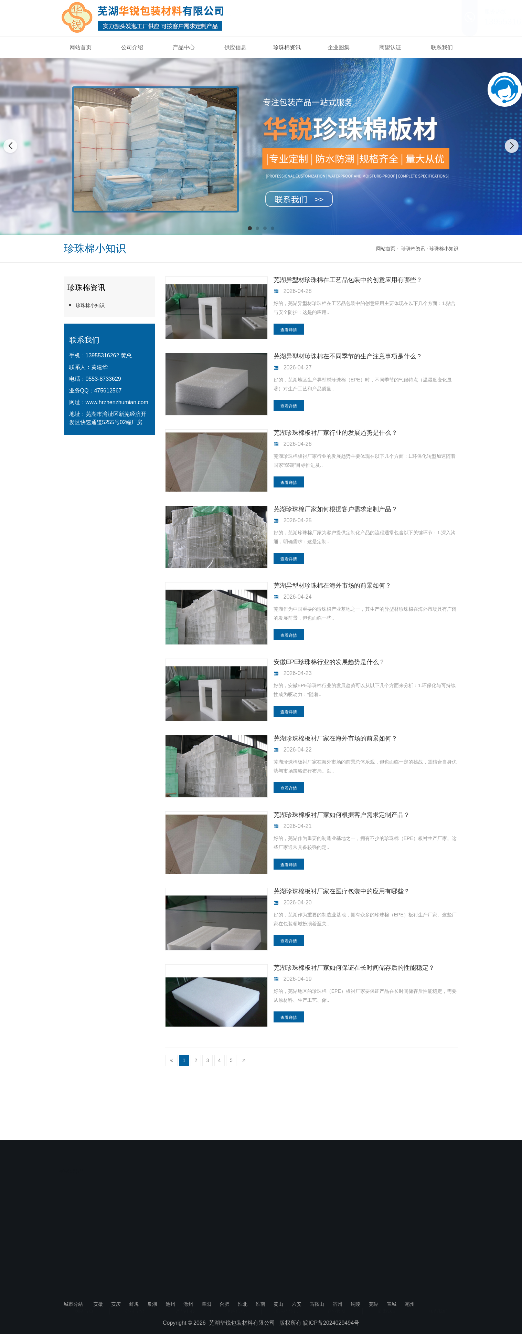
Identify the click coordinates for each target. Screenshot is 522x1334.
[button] (250, 228)
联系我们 (442, 47)
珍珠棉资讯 (287, 47)
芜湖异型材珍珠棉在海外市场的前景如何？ (332, 585)
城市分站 (73, 1304)
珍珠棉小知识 (443, 248)
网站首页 (81, 47)
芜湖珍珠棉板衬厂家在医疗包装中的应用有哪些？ (342, 891)
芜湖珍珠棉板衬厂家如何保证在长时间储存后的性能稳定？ (354, 967)
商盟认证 (390, 47)
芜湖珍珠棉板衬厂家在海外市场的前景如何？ (335, 738)
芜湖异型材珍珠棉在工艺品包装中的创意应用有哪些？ (348, 279)
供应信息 (235, 47)
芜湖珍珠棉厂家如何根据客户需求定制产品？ (335, 509)
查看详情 (288, 329)
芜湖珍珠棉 (71, 1170)
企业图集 (339, 47)
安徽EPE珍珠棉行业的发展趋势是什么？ (329, 662)
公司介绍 (132, 47)
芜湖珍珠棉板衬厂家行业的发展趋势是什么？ (335, 432)
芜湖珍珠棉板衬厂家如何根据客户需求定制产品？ (342, 814)
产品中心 (184, 47)
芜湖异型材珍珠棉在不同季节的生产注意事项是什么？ (348, 356)
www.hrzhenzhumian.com (117, 402)
